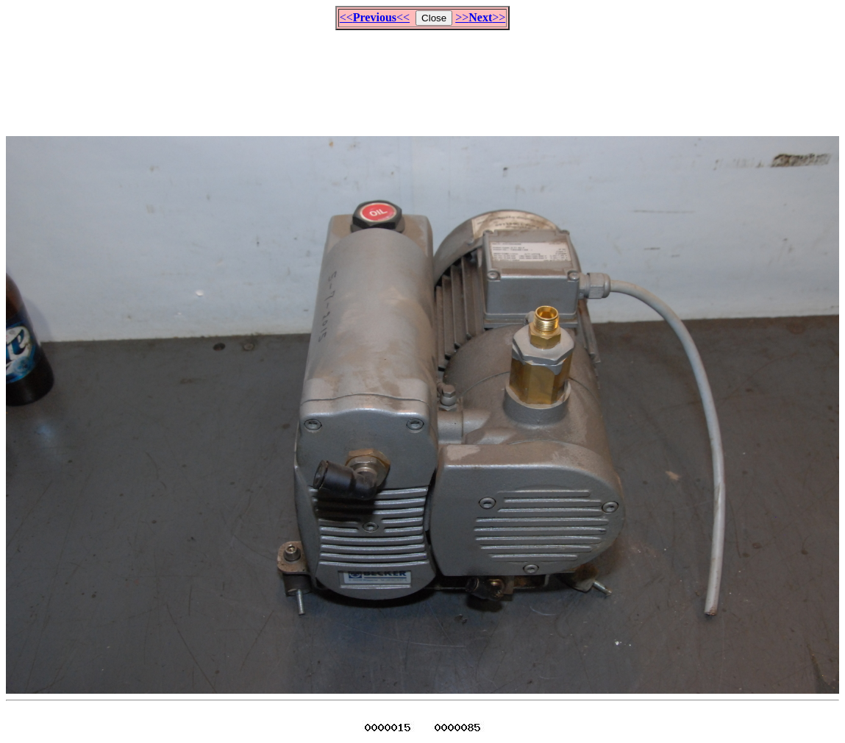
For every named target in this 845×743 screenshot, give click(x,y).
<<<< (375, 17)
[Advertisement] (423, 76)
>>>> (480, 17)
